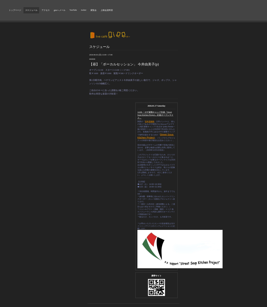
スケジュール (31, 10)
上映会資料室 (107, 10)
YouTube (73, 10)
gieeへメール (59, 10)
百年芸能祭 (149, 121)
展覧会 (93, 10)
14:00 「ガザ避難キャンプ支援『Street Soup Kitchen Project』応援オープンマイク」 (155, 115)
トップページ (15, 10)
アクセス (46, 10)
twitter (83, 10)
